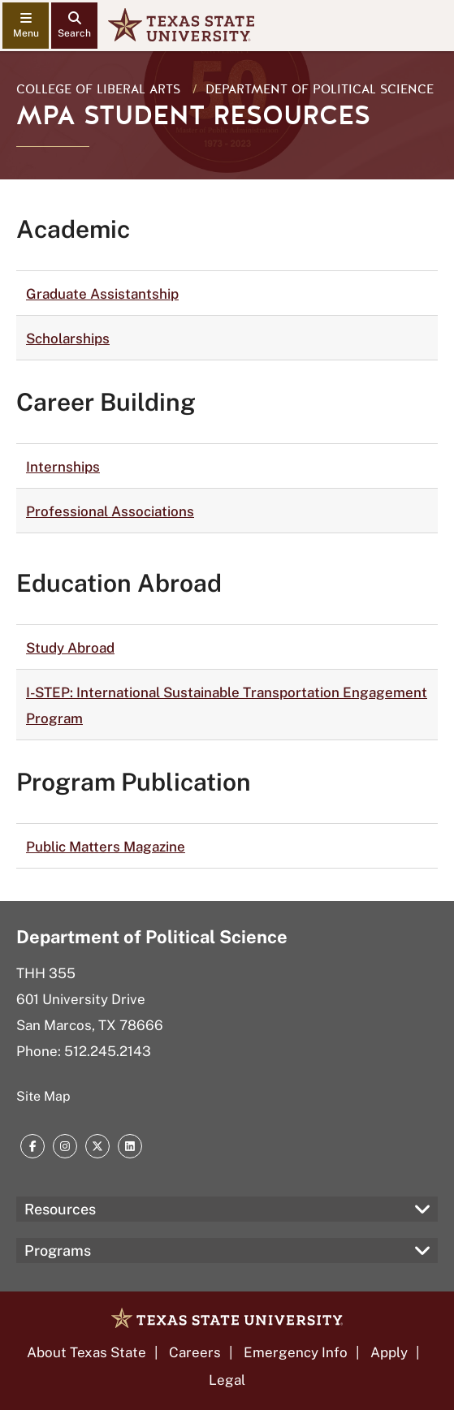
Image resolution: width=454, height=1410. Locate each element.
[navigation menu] (25, 25)
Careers (195, 1352)
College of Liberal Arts (98, 89)
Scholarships (68, 338)
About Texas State (86, 1352)
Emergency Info (296, 1352)
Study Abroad (70, 648)
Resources (60, 1209)
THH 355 (46, 973)
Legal (227, 1380)
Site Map (43, 1096)
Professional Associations (110, 511)
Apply (389, 1352)
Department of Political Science (319, 89)
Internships (63, 467)
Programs (57, 1250)
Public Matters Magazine (105, 847)
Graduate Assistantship (102, 294)
